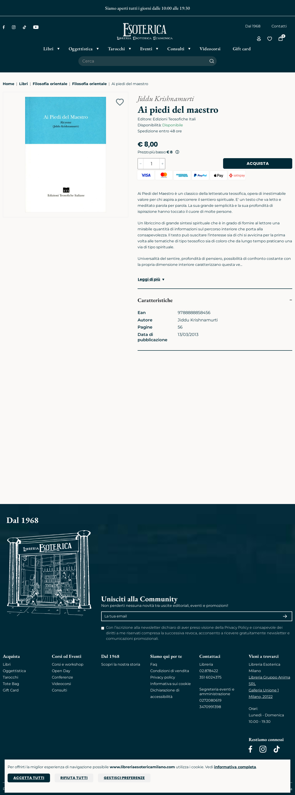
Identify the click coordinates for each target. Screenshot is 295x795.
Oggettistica (14, 671)
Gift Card (11, 690)
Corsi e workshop (67, 664)
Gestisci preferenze (124, 777)
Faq (153, 664)
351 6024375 (210, 677)
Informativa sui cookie (170, 684)
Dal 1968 (252, 26)
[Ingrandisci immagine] (5, 94)
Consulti (59, 690)
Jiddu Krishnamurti (166, 98)
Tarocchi (10, 677)
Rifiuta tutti (74, 777)
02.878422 (208, 671)
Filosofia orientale (50, 84)
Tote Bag (11, 684)
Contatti (279, 26)
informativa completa (235, 767)
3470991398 (210, 707)
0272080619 (210, 700)
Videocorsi (61, 684)
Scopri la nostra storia (120, 664)
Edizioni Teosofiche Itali (174, 119)
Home (8, 84)
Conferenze (62, 677)
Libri (23, 84)
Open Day (61, 671)
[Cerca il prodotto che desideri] (142, 61)
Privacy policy (162, 677)
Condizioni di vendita (169, 671)
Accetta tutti (28, 777)
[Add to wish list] (120, 102)
